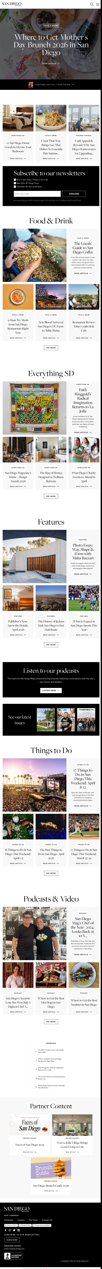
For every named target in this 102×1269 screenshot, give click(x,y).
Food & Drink (51, 25)
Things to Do (51, 750)
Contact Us (47, 1220)
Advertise (8, 1220)
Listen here (49, 690)
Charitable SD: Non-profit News (28, 187)
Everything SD (51, 373)
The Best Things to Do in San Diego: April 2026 (51, 1051)
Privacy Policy (12, 1225)
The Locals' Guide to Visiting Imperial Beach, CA (51, 1078)
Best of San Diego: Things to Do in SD (31, 180)
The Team (33, 1220)
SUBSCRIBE (74, 193)
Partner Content (51, 1106)
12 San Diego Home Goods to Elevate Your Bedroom (51, 1087)
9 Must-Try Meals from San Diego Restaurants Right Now (50, 1060)
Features (51, 522)
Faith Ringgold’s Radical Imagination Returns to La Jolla (51, 1069)
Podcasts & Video (51, 899)
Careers (21, 1220)
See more (51, 348)
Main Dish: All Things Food (26, 183)
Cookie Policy (26, 1225)
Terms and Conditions (42, 1225)
